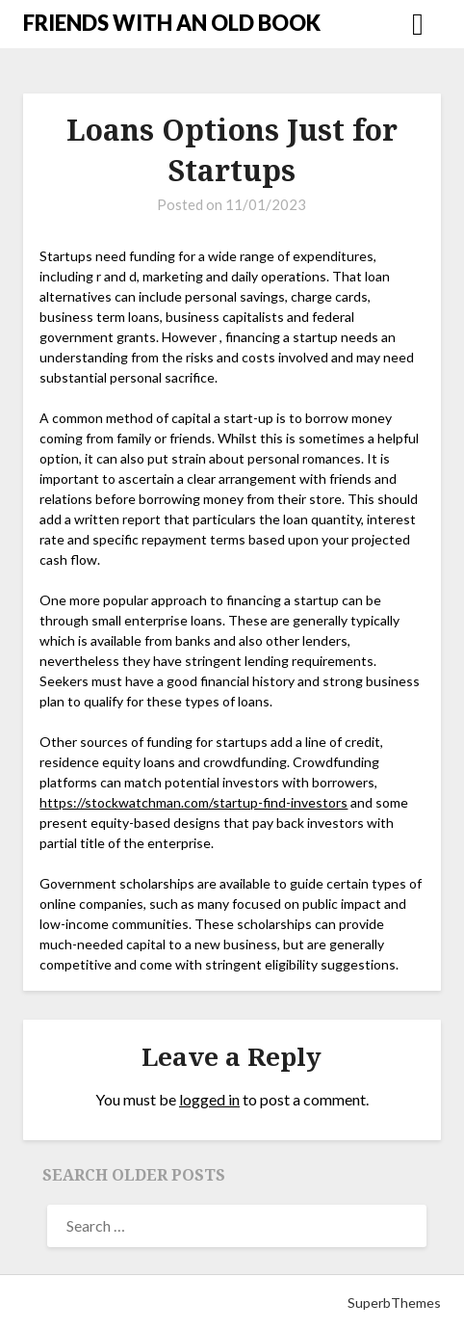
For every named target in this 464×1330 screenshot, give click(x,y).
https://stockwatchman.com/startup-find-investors (193, 802)
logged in (209, 1099)
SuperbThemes (394, 1302)
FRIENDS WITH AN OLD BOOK (172, 23)
